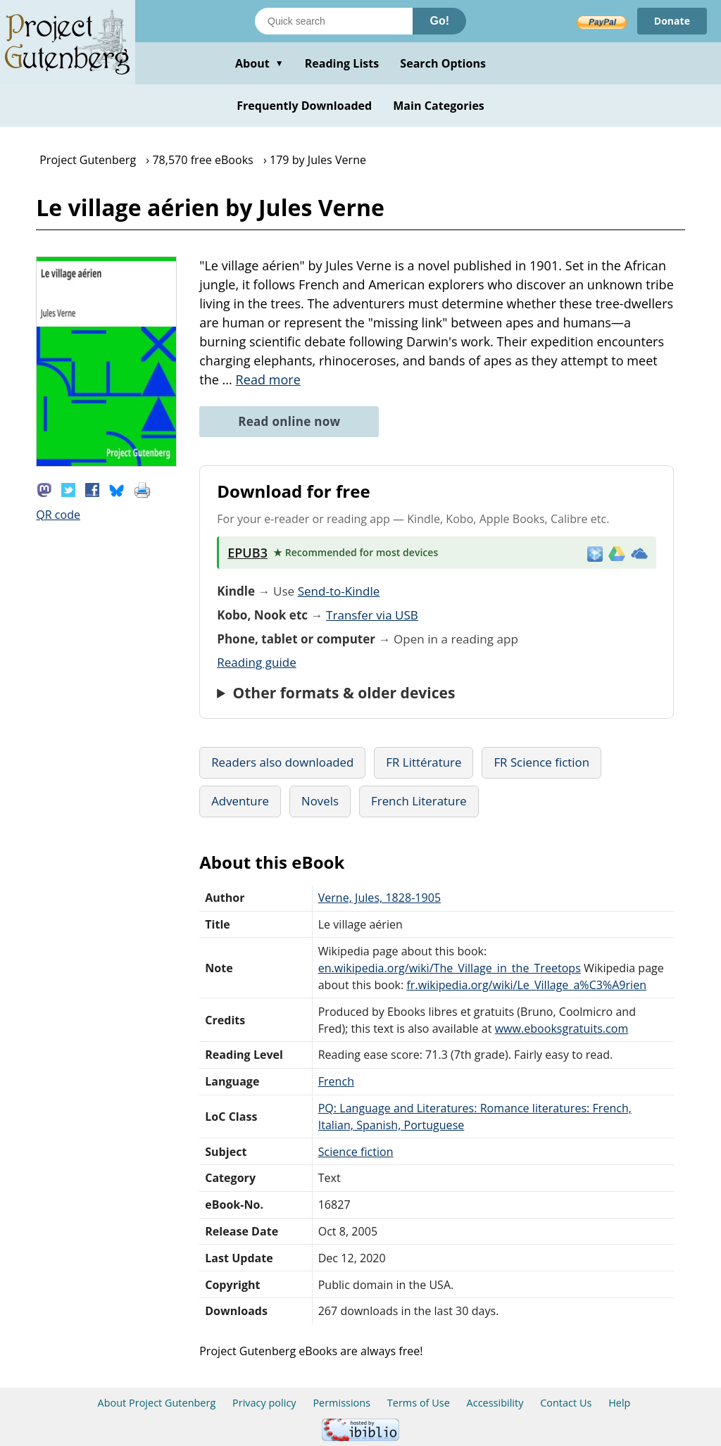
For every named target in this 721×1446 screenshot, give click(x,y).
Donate (672, 20)
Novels (320, 801)
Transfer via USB (372, 615)
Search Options (443, 63)
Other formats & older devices (343, 692)
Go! (439, 21)
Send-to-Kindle (339, 591)
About (259, 63)
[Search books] (334, 21)
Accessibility (495, 1402)
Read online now (289, 421)
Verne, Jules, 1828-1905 (379, 897)
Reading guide (256, 662)
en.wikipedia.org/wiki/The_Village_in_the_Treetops (449, 968)
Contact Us (565, 1402)
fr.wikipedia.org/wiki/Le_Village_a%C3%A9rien (526, 985)
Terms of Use (418, 1402)
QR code (58, 514)
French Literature (419, 801)
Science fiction (356, 1151)
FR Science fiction (541, 762)
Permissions (341, 1402)
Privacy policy (264, 1402)
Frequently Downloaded (304, 105)
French (336, 1081)
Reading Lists (342, 63)
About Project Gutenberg (157, 1402)
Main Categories (438, 105)
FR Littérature (423, 762)
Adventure (240, 801)
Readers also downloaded (282, 762)
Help (619, 1402)
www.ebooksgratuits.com (562, 1028)
